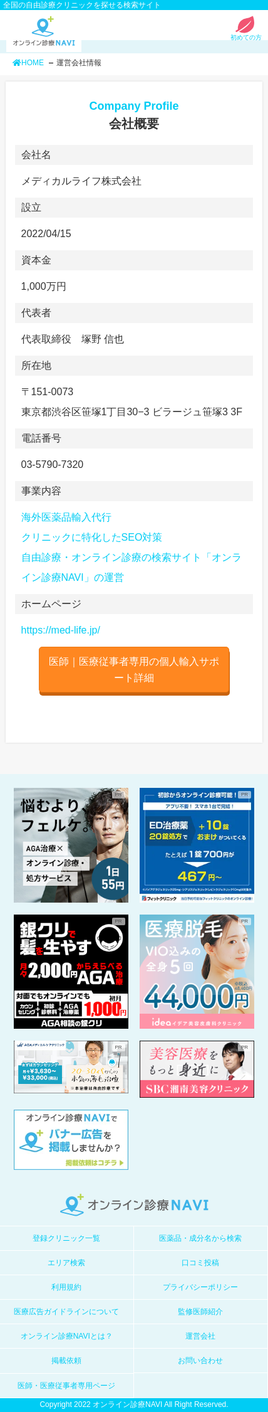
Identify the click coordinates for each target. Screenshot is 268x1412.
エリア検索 (66, 1262)
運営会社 (200, 1336)
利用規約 (66, 1287)
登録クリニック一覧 (66, 1238)
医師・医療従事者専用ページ (66, 1385)
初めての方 (246, 34)
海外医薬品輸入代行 (66, 517)
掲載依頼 (66, 1360)
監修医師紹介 (200, 1311)
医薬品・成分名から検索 (200, 1238)
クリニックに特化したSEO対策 (92, 537)
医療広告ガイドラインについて (66, 1311)
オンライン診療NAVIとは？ (67, 1336)
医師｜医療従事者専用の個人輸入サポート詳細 (134, 669)
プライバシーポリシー (200, 1287)
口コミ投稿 (200, 1262)
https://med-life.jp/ (60, 630)
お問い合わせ (200, 1360)
